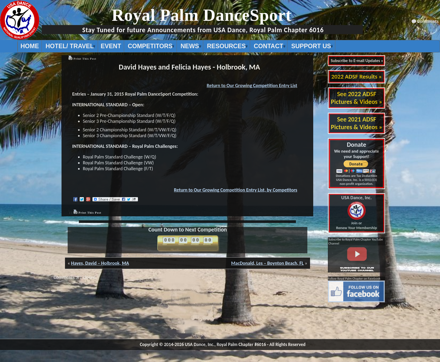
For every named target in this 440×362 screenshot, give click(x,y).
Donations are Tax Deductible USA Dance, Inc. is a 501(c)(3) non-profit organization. (356, 180)
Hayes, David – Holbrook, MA (100, 263)
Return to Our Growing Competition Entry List (252, 85)
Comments (428, 21)
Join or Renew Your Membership (356, 213)
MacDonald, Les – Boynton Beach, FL (267, 263)
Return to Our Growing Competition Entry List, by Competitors (235, 190)
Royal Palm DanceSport (202, 15)
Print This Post (85, 58)
